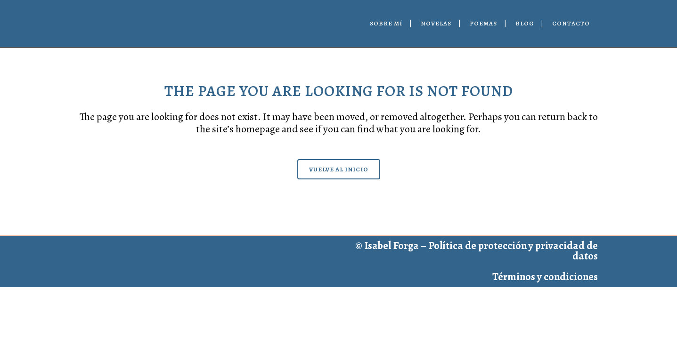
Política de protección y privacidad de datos (513, 251)
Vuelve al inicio (338, 169)
